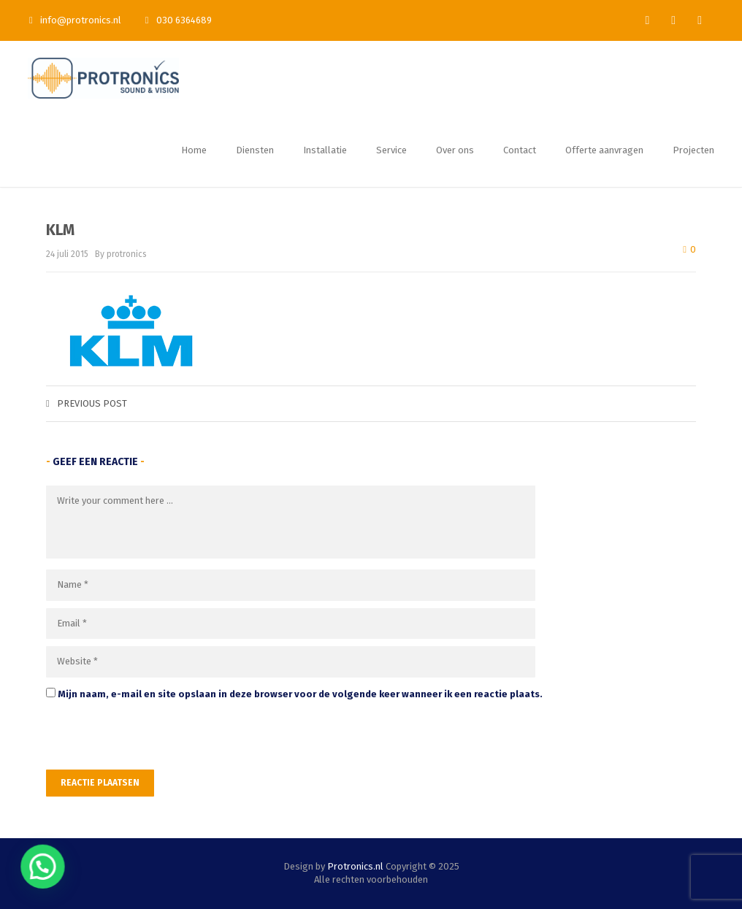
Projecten (693, 150)
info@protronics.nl (75, 20)
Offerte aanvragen (604, 150)
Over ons (455, 150)
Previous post (86, 403)
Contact (519, 150)
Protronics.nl (355, 866)
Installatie (325, 150)
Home (194, 150)
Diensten (255, 150)
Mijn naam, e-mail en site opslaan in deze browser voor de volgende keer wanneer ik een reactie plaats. (300, 694)
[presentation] (146, 738)
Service (391, 150)
